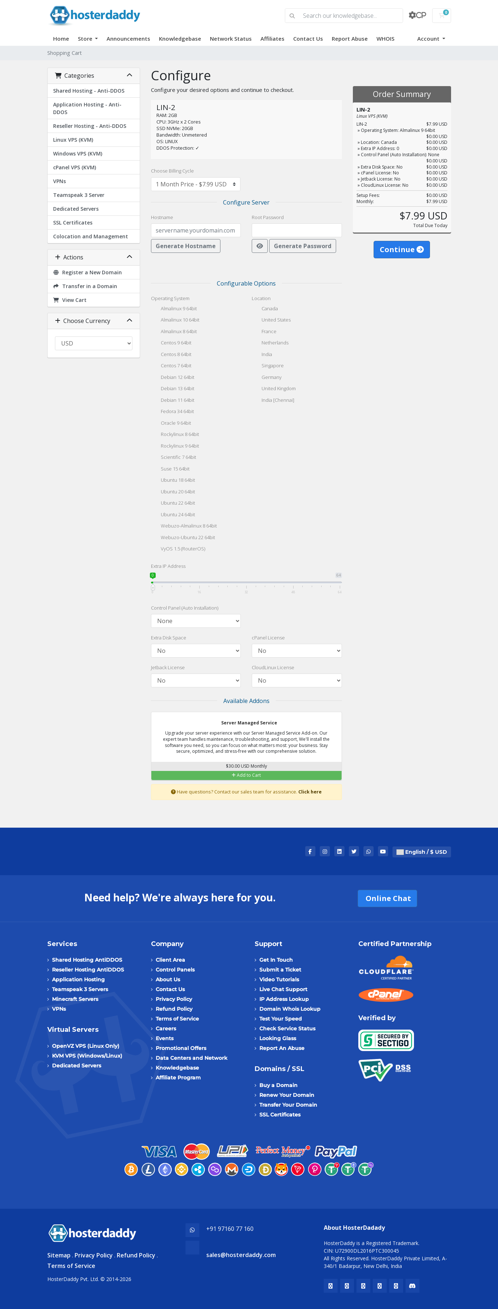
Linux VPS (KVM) (73, 139)
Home (61, 38)
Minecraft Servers (75, 999)
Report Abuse (350, 38)
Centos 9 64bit (171, 343)
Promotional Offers (181, 1048)
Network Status (231, 38)
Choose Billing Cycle (172, 170)
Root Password (268, 217)
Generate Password (302, 246)
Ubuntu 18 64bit (173, 481)
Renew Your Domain (286, 1095)
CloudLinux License (273, 667)
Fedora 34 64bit (172, 412)
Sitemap (59, 1255)
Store (86, 38)
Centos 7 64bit (171, 366)
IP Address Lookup (284, 999)
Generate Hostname (186, 246)
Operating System (170, 298)
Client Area (170, 960)
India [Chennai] (273, 401)
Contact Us (308, 38)
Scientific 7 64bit (173, 458)
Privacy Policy (174, 999)
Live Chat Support (283, 989)
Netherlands (270, 343)
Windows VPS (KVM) (77, 153)
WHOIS (385, 38)
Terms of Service (177, 1018)
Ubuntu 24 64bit (173, 515)
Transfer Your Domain (288, 1105)
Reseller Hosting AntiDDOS (88, 969)
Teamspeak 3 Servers (80, 989)
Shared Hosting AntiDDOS (87, 960)
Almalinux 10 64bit (175, 320)
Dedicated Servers (76, 208)
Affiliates (272, 38)
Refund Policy (174, 1009)
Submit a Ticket (280, 969)
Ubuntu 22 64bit (173, 504)
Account (429, 38)
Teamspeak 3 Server (78, 194)
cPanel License (268, 637)
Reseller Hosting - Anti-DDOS (89, 125)
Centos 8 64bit (171, 355)
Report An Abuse (281, 1048)
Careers (166, 1028)
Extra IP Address (168, 566)
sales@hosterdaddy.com (241, 1255)
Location (261, 298)
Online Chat (387, 898)
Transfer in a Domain (85, 286)
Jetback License (168, 667)
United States (271, 320)
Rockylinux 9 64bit (175, 447)
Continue (402, 249)
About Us (168, 979)
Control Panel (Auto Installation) (184, 608)
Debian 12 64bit (172, 378)
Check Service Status (287, 1028)
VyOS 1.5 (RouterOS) (178, 549)
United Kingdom (274, 389)
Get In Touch (276, 960)
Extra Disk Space (168, 637)
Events (165, 1038)
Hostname (162, 217)
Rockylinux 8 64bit (175, 435)
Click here (310, 791)
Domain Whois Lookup (289, 1009)
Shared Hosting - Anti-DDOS (88, 90)
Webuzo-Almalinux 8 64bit (184, 526)
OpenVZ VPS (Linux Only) (85, 1046)
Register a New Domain (87, 272)
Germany (267, 378)
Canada (265, 309)
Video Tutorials (279, 979)
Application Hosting (78, 979)
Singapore (268, 366)
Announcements (128, 38)
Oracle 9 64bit (171, 424)
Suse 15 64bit (170, 469)
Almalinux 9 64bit (174, 309)
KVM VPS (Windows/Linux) (87, 1056)
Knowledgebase (180, 38)
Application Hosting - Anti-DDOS (87, 108)
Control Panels (175, 969)
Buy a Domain (278, 1085)
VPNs (59, 181)
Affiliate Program (178, 1077)
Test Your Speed (280, 1018)
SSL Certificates (72, 222)
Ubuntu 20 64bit (173, 492)
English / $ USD (422, 852)
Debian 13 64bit (172, 389)
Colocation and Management (90, 236)
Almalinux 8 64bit (174, 332)
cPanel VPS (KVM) (74, 167)
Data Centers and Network (191, 1058)
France (264, 332)
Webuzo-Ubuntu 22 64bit (183, 538)
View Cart (70, 299)
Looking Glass (277, 1038)
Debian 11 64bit (172, 401)
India (262, 355)
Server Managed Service (244, 723)
